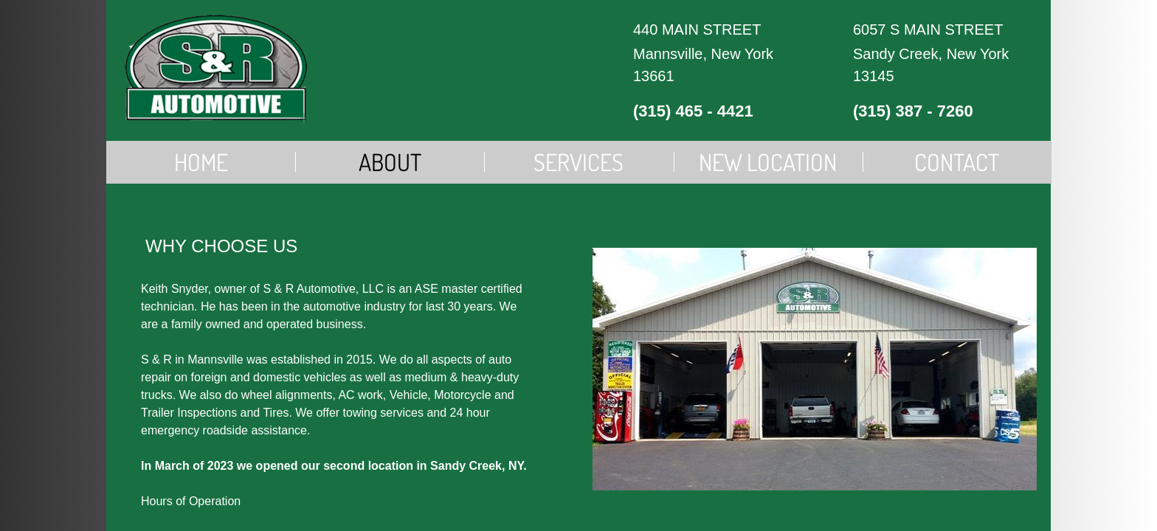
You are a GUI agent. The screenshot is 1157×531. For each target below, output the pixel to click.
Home (201, 162)
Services (578, 162)
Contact (956, 162)
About (390, 162)
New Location (768, 162)
